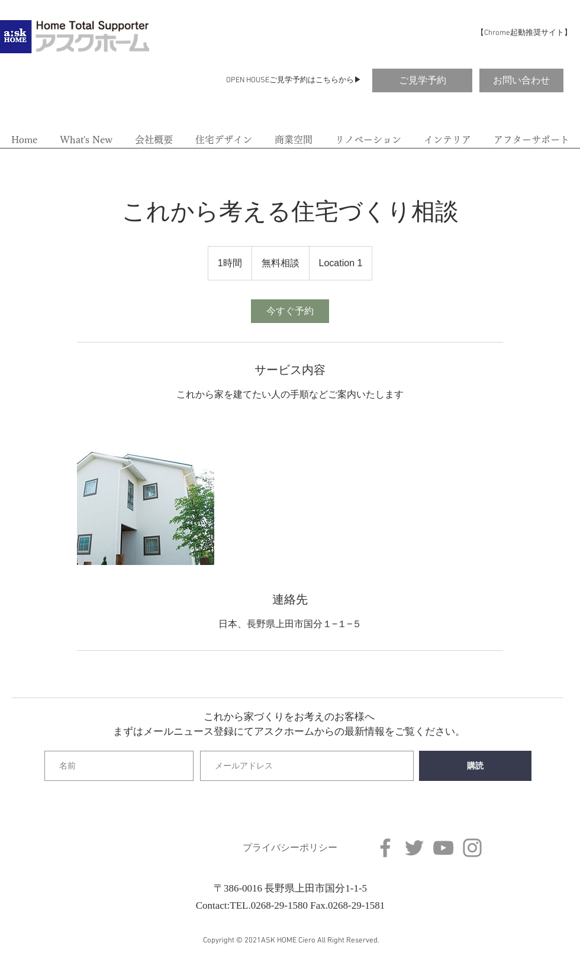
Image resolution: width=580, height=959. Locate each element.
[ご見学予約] (422, 80)
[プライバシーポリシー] (290, 848)
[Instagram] (472, 847)
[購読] (475, 766)
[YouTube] (443, 847)
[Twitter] (414, 847)
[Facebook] (385, 847)
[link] (290, 311)
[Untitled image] (145, 496)
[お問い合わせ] (521, 80)
